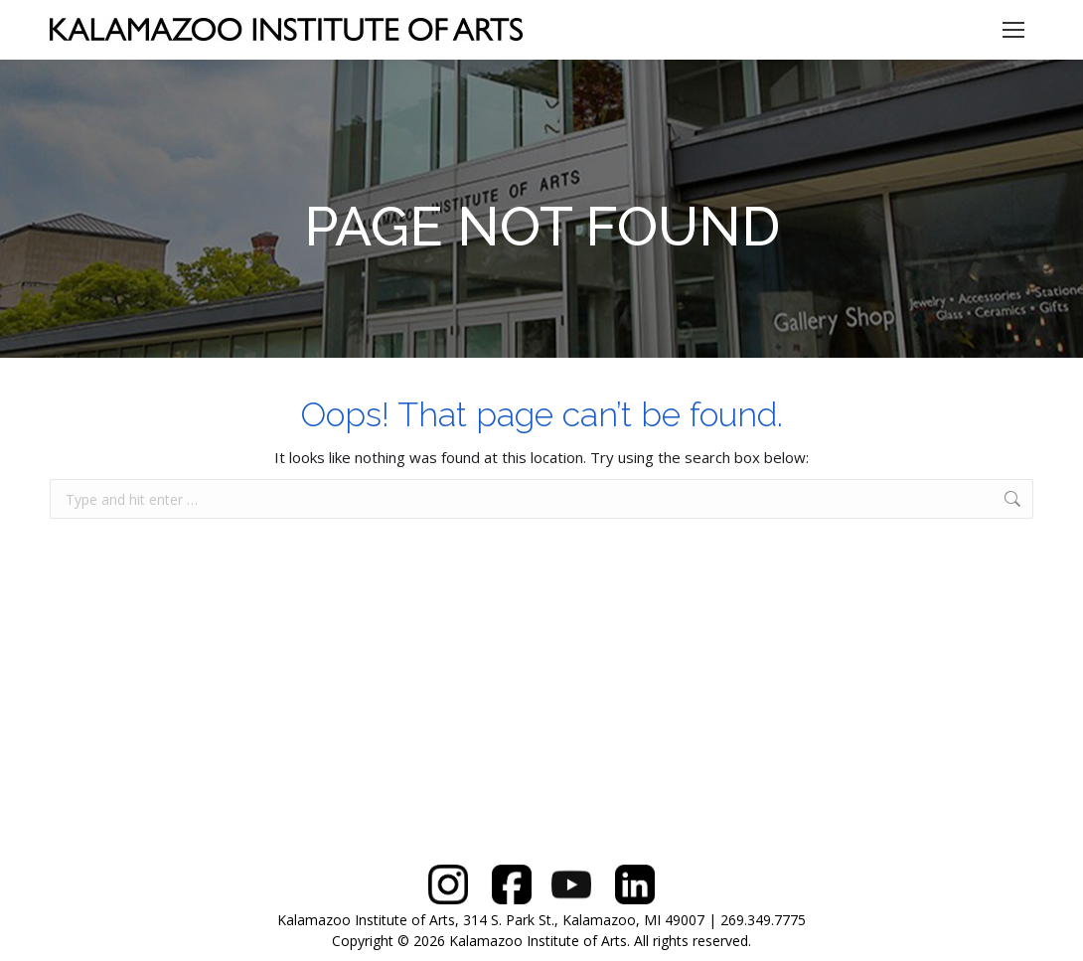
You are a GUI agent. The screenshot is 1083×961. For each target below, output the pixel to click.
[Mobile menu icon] (1013, 30)
